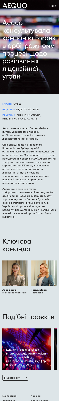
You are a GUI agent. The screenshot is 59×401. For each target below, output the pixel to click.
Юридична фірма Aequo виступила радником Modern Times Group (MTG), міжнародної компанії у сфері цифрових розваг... (26, 357)
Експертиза (9, 395)
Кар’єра (36, 395)
